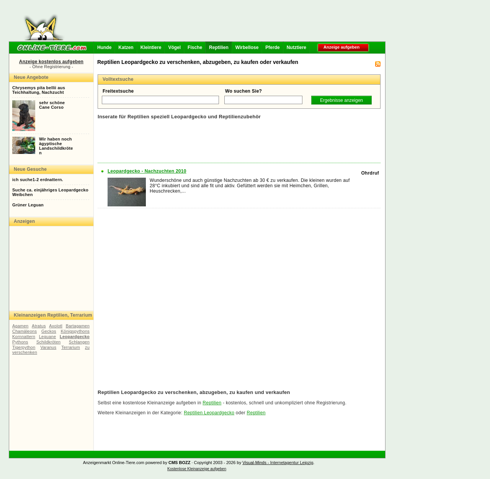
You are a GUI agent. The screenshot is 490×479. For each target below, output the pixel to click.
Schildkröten (48, 342)
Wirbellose (247, 47)
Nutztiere (296, 47)
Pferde (272, 47)
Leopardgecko (75, 336)
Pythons (20, 342)
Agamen (20, 326)
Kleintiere (151, 47)
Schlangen (79, 342)
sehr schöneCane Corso (52, 105)
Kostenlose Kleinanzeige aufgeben (196, 469)
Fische (195, 47)
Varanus (48, 347)
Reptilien (219, 47)
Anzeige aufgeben (341, 47)
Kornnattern (23, 336)
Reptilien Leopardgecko (209, 412)
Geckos (48, 331)
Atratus (39, 326)
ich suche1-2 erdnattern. (37, 179)
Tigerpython (23, 347)
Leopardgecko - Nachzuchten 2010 (147, 171)
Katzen (125, 47)
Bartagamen (78, 326)
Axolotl (55, 326)
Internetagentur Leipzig (292, 462)
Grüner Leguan (28, 205)
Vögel (174, 47)
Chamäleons (24, 331)
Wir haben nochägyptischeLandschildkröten (56, 146)
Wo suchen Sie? (243, 91)
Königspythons (75, 331)
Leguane (47, 336)
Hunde (104, 47)
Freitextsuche (118, 91)
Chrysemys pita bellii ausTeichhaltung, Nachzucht (38, 90)
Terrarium (70, 347)
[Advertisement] (226, 23)
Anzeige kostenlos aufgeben (51, 61)
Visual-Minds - (256, 462)
